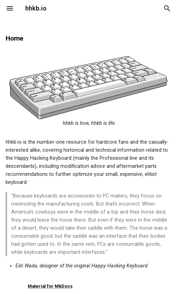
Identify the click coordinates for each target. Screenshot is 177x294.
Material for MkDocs (50, 286)
